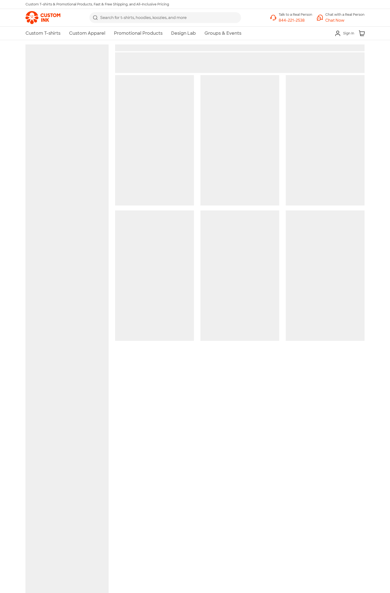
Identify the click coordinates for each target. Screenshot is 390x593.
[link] (42, 17)
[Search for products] (169, 17)
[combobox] (165, 17)
